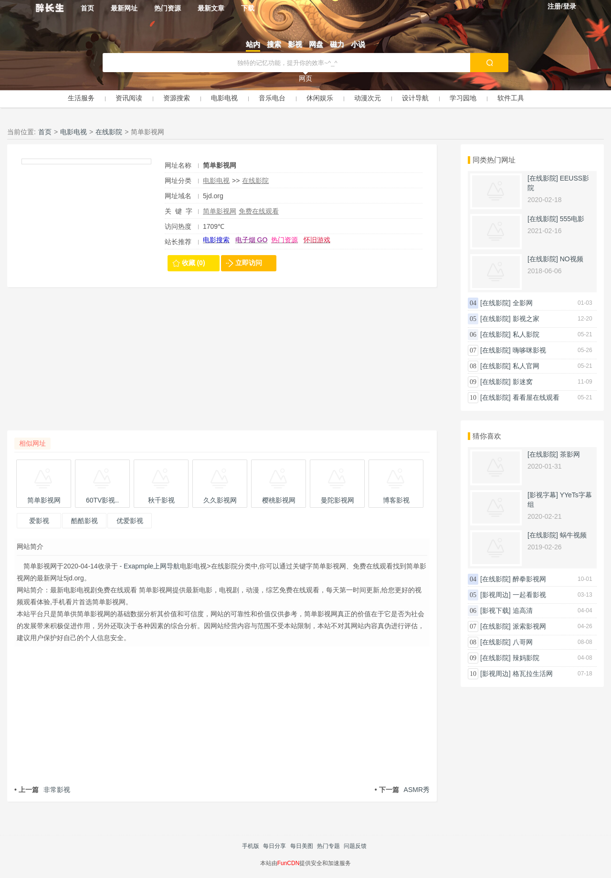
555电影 (572, 219)
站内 (253, 44)
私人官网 (526, 366)
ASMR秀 (402, 789)
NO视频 (571, 259)
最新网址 (124, 8)
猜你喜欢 (487, 436)
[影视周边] (495, 595)
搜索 (274, 44)
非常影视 (42, 789)
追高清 (523, 610)
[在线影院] (542, 178)
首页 (87, 8)
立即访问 (248, 263)
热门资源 (167, 8)
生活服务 (81, 98)
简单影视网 (219, 211)
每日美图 (301, 846)
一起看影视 (529, 595)
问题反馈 (355, 846)
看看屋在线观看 (536, 397)
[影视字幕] (542, 495)
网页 (305, 78)
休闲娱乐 (319, 98)
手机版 (250, 846)
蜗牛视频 (573, 535)
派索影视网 (529, 626)
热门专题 (328, 846)
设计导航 (415, 98)
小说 (358, 44)
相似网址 (32, 443)
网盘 (316, 44)
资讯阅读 (129, 98)
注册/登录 (562, 6)
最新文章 (211, 8)
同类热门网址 (494, 160)
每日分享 (274, 846)
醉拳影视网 (529, 579)
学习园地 (463, 98)
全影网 (523, 303)
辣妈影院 (526, 658)
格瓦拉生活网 (533, 673)
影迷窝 (523, 381)
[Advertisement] (222, 363)
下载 (247, 8)
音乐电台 (272, 98)
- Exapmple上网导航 (149, 566)
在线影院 (108, 132)
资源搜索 (176, 98)
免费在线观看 (259, 211)
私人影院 (526, 334)
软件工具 (510, 98)
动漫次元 (367, 98)
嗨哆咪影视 (529, 350)
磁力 (337, 44)
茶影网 (570, 454)
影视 (295, 44)
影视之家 (526, 318)
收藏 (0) (193, 263)
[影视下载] (495, 610)
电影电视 (224, 98)
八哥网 (523, 642)
